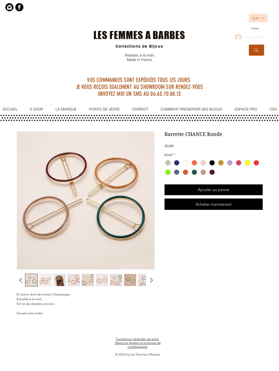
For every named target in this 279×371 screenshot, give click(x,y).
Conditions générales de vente (137, 339)
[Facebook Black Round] (19, 7)
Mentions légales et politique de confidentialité (138, 345)
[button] (255, 18)
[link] (257, 28)
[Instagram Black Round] (9, 7)
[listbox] (258, 18)
